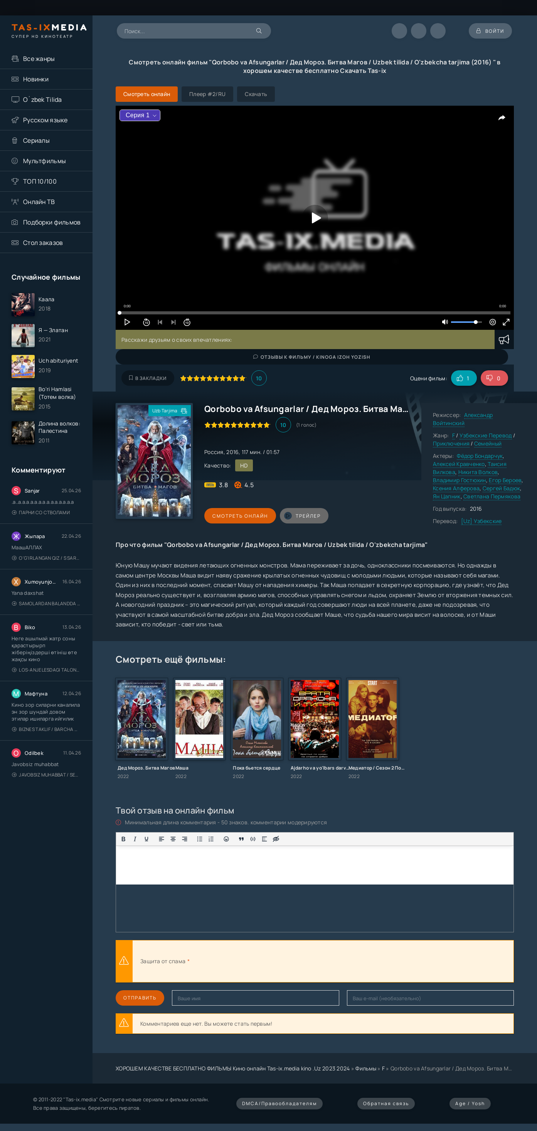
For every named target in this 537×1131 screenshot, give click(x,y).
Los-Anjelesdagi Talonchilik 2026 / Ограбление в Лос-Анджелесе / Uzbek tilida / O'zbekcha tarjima (46, 670)
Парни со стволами (41, 512)
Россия (214, 452)
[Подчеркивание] (146, 839)
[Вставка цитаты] (241, 839)
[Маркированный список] (199, 839)
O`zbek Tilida (42, 99)
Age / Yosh (470, 1103)
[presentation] (276, 961)
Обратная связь (386, 1103)
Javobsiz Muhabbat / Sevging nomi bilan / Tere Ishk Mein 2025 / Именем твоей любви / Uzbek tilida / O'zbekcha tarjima (46, 774)
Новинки (36, 79)
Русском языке (45, 120)
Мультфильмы (44, 161)
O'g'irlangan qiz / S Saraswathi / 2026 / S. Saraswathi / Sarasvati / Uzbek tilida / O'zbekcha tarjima (46, 558)
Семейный (488, 443)
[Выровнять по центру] (173, 839)
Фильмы (365, 1068)
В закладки (148, 378)
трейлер (301, 516)
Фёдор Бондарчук (480, 455)
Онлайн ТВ (39, 202)
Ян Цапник (447, 496)
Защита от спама (162, 961)
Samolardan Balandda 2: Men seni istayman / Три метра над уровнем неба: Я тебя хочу (46, 603)
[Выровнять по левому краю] (161, 839)
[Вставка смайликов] (226, 839)
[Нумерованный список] (211, 839)
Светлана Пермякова (491, 496)
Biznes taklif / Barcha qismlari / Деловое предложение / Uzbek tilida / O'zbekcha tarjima (46, 729)
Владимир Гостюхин (459, 480)
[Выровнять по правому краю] (184, 839)
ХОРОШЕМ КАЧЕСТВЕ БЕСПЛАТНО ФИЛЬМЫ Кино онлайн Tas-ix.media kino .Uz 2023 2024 (233, 1068)
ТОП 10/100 (40, 181)
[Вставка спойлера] (264, 839)
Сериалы (36, 140)
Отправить (140, 997)
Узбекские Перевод (486, 435)
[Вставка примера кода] (253, 839)
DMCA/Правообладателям (279, 1103)
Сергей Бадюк (501, 488)
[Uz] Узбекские (481, 521)
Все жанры (39, 58)
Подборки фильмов (52, 222)
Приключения (451, 443)
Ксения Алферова (456, 488)
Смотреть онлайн (240, 516)
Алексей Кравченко (459, 464)
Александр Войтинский (463, 419)
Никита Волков (478, 472)
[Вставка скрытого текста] (276, 839)
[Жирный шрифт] (123, 839)
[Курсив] (135, 839)
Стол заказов (43, 242)
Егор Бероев (505, 480)
